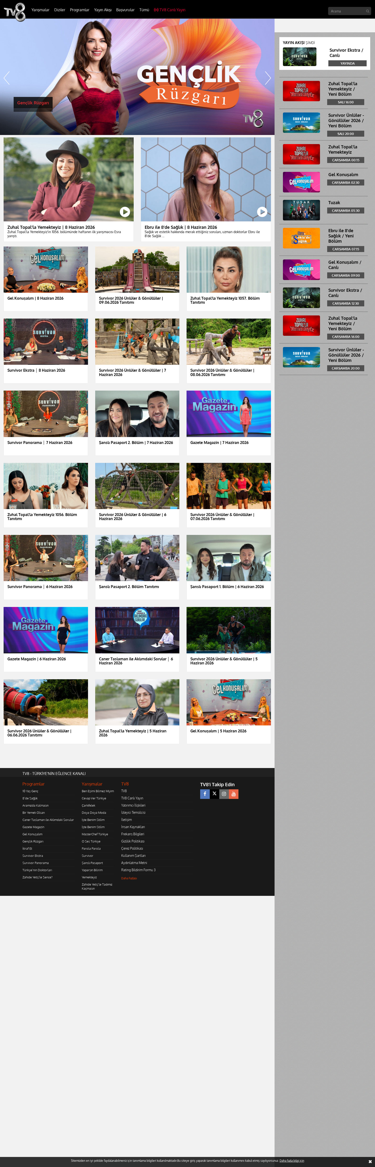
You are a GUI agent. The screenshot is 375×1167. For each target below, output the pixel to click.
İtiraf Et (27, 848)
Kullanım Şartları (133, 855)
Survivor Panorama (35, 863)
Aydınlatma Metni (134, 863)
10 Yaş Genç (30, 791)
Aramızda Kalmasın (35, 805)
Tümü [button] (144, 9)
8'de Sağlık (30, 798)
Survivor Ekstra (32, 856)
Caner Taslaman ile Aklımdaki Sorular (48, 820)
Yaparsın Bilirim (92, 870)
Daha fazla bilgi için (292, 1160)
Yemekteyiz (89, 877)
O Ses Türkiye (91, 841)
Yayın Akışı (102, 9)
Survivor (87, 856)
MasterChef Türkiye (95, 834)
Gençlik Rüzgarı (32, 841)
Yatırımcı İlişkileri (133, 805)
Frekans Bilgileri (132, 834)
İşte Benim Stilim (93, 820)
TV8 (124, 791)
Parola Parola (91, 848)
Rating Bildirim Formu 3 (138, 870)
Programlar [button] (79, 9)
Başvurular (125, 9)
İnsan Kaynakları (133, 827)
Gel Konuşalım (32, 834)
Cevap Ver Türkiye (94, 798)
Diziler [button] (59, 9)
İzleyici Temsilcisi (133, 812)
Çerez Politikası (132, 848)
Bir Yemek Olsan (33, 812)
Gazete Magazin (33, 827)
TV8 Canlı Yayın (169, 9)
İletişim (126, 820)
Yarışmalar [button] (41, 9)
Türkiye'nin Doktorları (37, 870)
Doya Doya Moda (94, 812)
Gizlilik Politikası (132, 841)
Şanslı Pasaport (92, 863)
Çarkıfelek (88, 805)
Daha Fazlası (129, 878)
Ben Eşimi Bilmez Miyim (98, 791)
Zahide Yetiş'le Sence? (37, 877)
